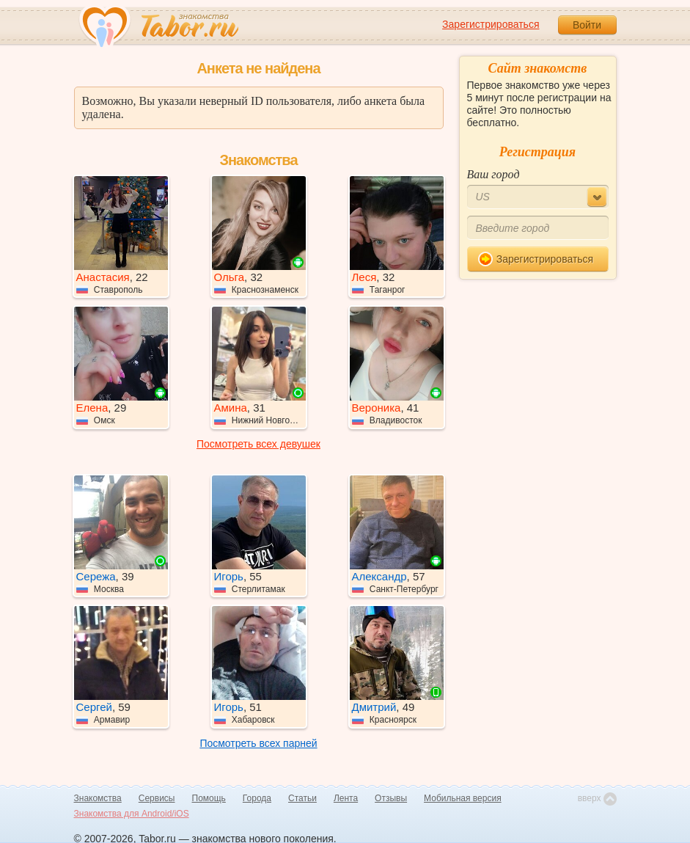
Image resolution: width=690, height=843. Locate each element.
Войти (587, 25)
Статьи (302, 798)
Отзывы (391, 798)
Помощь (209, 798)
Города (257, 798)
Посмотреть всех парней (258, 743)
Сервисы (157, 798)
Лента (346, 798)
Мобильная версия (463, 798)
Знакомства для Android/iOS (131, 814)
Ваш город (493, 174)
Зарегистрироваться (490, 24)
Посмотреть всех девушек (258, 444)
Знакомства (98, 798)
